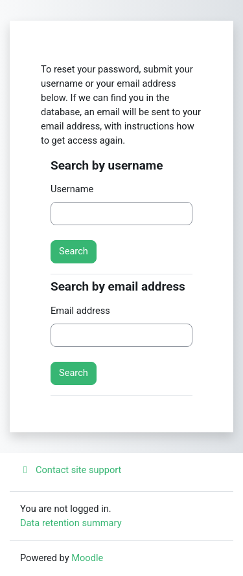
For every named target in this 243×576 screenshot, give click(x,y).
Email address (80, 310)
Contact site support (70, 470)
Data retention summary (71, 523)
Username (72, 189)
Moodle (87, 558)
